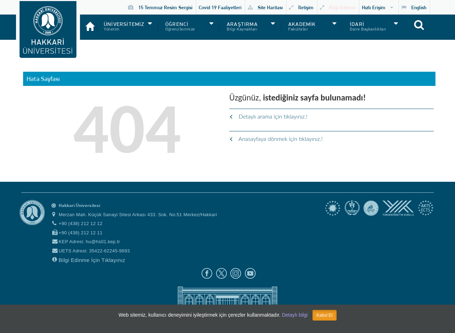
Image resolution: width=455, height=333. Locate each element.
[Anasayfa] (88, 23)
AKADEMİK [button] (302, 24)
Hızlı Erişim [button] (377, 7)
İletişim (301, 7)
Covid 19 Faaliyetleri (220, 7)
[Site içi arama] (427, 28)
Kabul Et (324, 315)
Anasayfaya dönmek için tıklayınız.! (276, 138)
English (413, 7)
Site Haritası (265, 7)
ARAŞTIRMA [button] (242, 24)
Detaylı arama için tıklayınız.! (268, 116)
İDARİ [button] (357, 24)
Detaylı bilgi (294, 315)
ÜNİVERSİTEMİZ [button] (124, 24)
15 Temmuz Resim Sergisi (160, 7)
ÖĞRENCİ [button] (176, 24)
